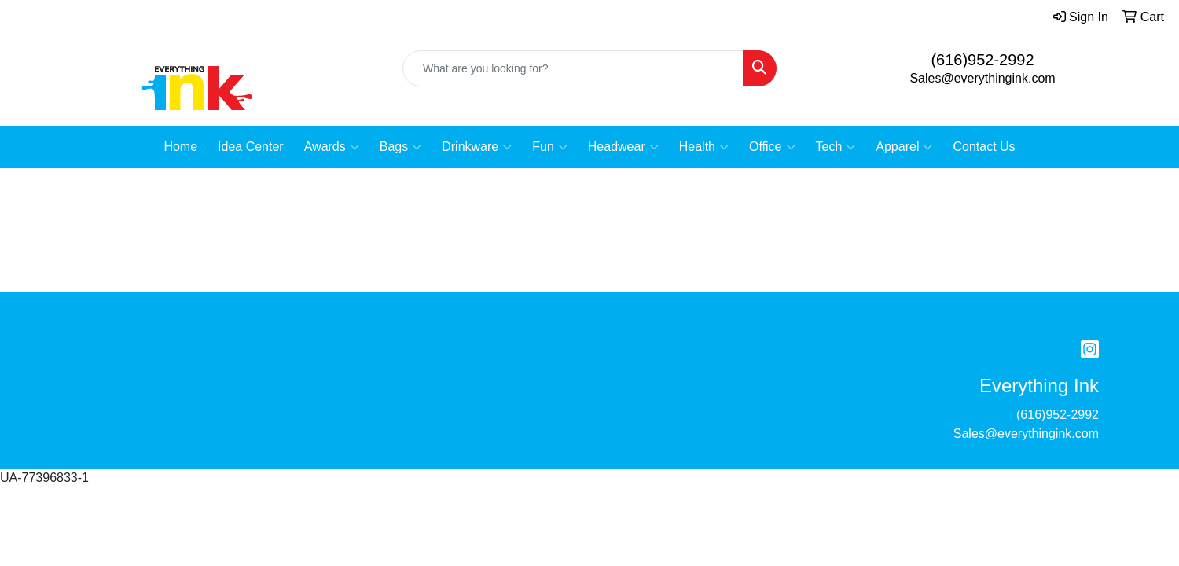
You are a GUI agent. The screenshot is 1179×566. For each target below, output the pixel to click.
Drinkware (477, 147)
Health (704, 147)
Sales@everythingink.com (982, 78)
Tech (836, 147)
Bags (400, 147)
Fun (549, 147)
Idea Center (251, 146)
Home (180, 146)
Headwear (623, 147)
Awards (331, 147)
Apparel (904, 147)
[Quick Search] (573, 68)
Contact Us (984, 146)
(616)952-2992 (982, 59)
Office (772, 147)
